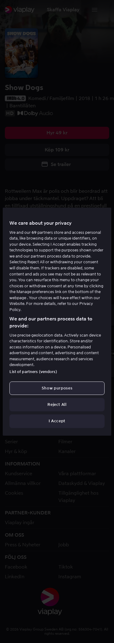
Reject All (57, 404)
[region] (57, 321)
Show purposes (57, 388)
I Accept (57, 421)
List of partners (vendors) (33, 371)
